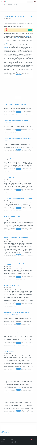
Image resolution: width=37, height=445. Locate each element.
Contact (2, 435)
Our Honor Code (13, 436)
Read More (18, 104)
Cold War (19, 30)
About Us (2, 433)
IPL (1, 4)
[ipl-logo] (4, 2)
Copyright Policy (13, 433)
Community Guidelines (14, 435)
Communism (6, 40)
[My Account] (35, 1)
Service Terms (12, 439)
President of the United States (5, 425)
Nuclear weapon (3, 427)
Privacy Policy (12, 437)
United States (3, 421)
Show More (18, 67)
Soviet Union (9, 31)
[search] (32, 2)
